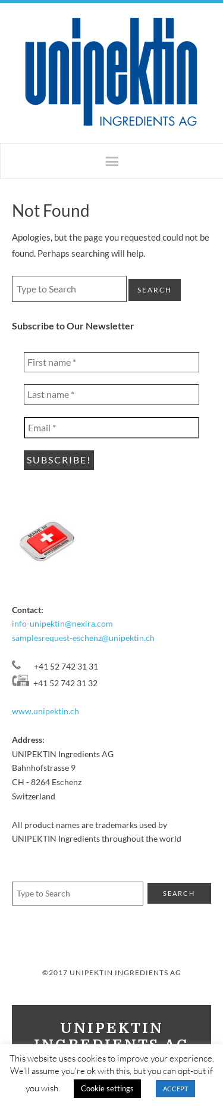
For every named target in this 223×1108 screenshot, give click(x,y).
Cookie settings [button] (107, 1088)
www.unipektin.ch (45, 711)
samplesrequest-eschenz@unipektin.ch (83, 638)
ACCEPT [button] (175, 1089)
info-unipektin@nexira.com (62, 623)
